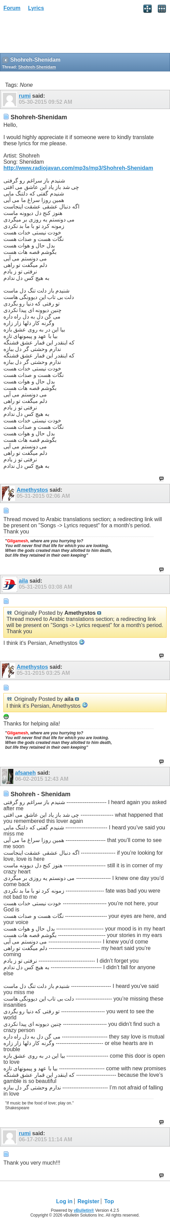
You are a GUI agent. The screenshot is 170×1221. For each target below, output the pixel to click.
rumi (25, 96)
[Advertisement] (54, 34)
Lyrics (36, 8)
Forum (12, 8)
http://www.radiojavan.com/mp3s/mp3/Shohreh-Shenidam (78, 168)
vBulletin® (84, 1210)
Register (88, 1201)
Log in (64, 1201)
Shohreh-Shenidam (37, 67)
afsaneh (25, 773)
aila (23, 581)
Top (109, 1201)
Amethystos (32, 490)
